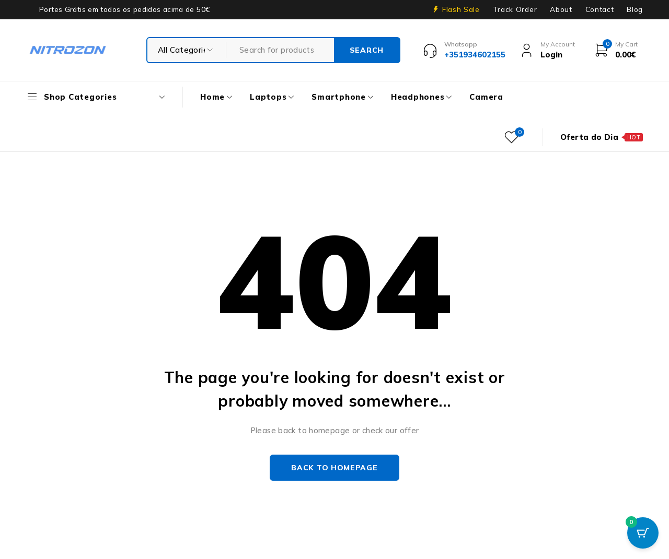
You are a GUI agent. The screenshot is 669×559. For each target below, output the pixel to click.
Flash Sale (461, 9)
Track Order (515, 9)
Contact (599, 9)
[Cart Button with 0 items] (643, 533)
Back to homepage (334, 467)
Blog (635, 9)
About (561, 9)
